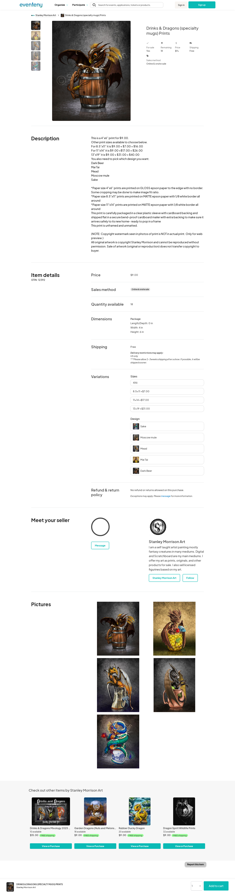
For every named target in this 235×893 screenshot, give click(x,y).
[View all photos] (91, 71)
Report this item (195, 864)
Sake (139, 426)
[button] (61, 4)
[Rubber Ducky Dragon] (140, 811)
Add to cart (216, 886)
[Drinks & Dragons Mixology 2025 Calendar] (51, 811)
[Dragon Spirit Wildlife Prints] (184, 811)
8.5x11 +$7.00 (141, 391)
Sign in (181, 5)
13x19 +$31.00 (141, 408)
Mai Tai (140, 460)
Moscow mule (145, 437)
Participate (80, 4)
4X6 (135, 382)
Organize (61, 4)
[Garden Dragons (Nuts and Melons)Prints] (95, 811)
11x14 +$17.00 (141, 400)
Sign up (202, 4)
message (166, 496)
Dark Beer (142, 471)
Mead (140, 448)
